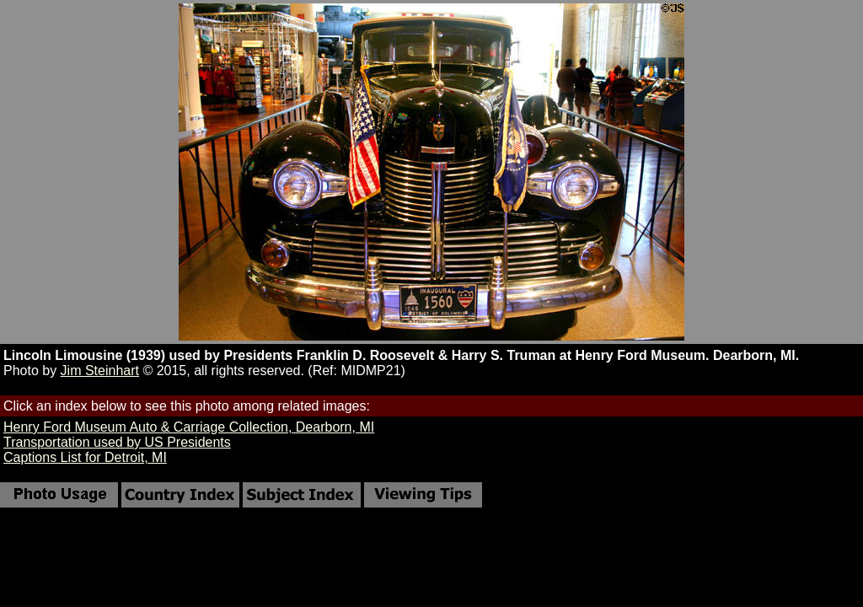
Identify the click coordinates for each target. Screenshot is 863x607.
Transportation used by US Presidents (117, 442)
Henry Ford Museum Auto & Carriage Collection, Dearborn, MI (188, 427)
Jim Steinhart (100, 370)
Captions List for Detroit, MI (85, 457)
